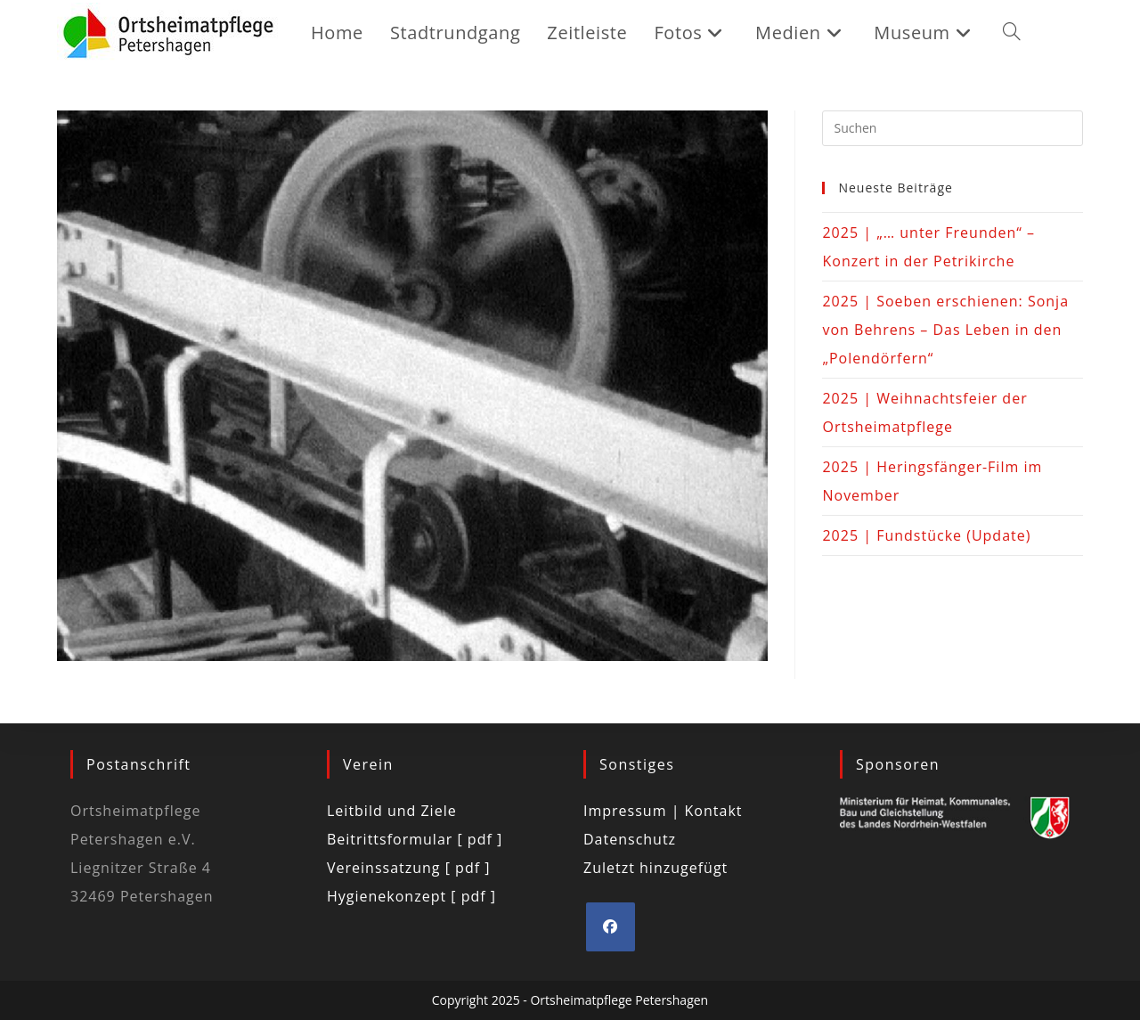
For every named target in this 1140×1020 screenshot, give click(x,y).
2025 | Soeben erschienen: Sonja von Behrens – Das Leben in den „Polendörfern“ (945, 329)
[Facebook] (610, 926)
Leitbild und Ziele (392, 810)
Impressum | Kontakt (663, 810)
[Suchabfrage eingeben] (952, 128)
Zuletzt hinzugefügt (655, 867)
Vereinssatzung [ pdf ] (408, 867)
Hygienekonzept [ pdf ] (411, 896)
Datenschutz (629, 839)
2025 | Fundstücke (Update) (926, 535)
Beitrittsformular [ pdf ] (414, 839)
